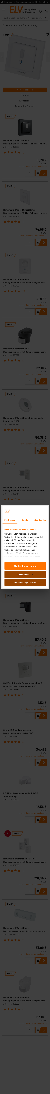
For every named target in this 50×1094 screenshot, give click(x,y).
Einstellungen (25, 574)
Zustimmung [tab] (9, 520)
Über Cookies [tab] (40, 520)
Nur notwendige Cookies (25, 582)
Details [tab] (24, 520)
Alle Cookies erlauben (25, 566)
